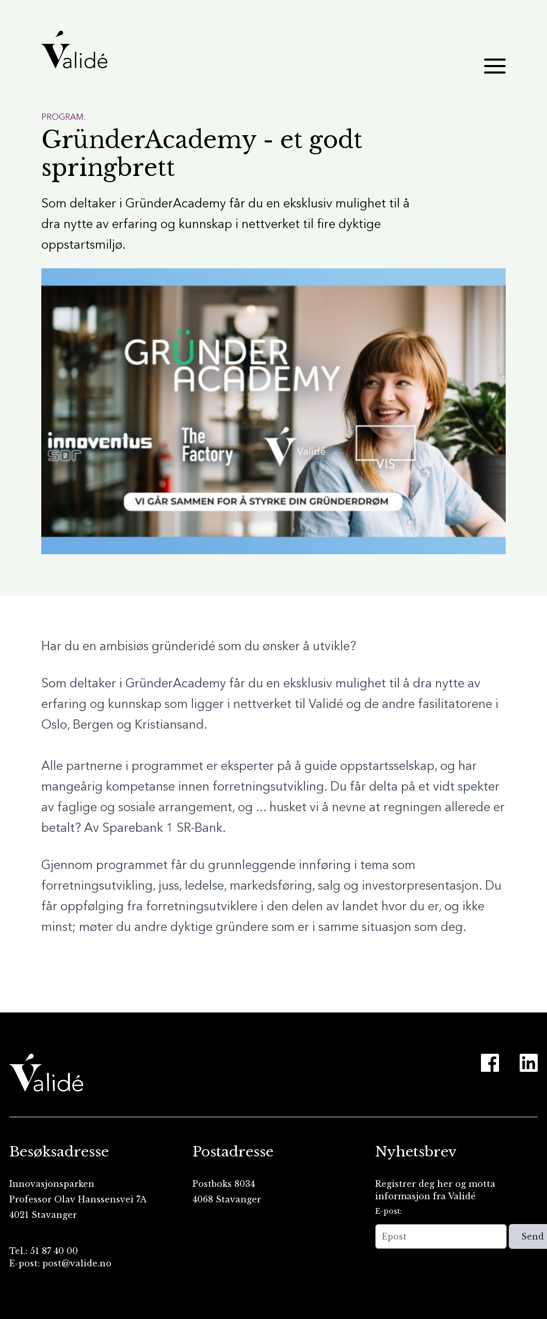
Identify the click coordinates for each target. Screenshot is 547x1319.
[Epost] (441, 1236)
